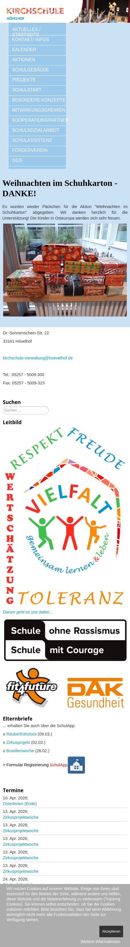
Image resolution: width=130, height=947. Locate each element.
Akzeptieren (111, 931)
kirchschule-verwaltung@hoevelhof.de (38, 358)
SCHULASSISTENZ (32, 140)
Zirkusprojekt (18, 742)
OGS (17, 160)
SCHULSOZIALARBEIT (35, 130)
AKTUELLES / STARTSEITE (26, 32)
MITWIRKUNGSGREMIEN (38, 110)
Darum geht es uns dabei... (28, 612)
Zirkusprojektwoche (20, 817)
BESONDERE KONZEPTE (38, 100)
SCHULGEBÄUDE (30, 69)
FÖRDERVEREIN (30, 150)
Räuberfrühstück (21, 734)
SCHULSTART (27, 89)
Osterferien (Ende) (20, 803)
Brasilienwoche (20, 750)
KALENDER (24, 49)
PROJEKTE (24, 79)
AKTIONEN (23, 59)
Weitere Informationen (100, 941)
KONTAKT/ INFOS (30, 39)
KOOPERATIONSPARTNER (39, 120)
